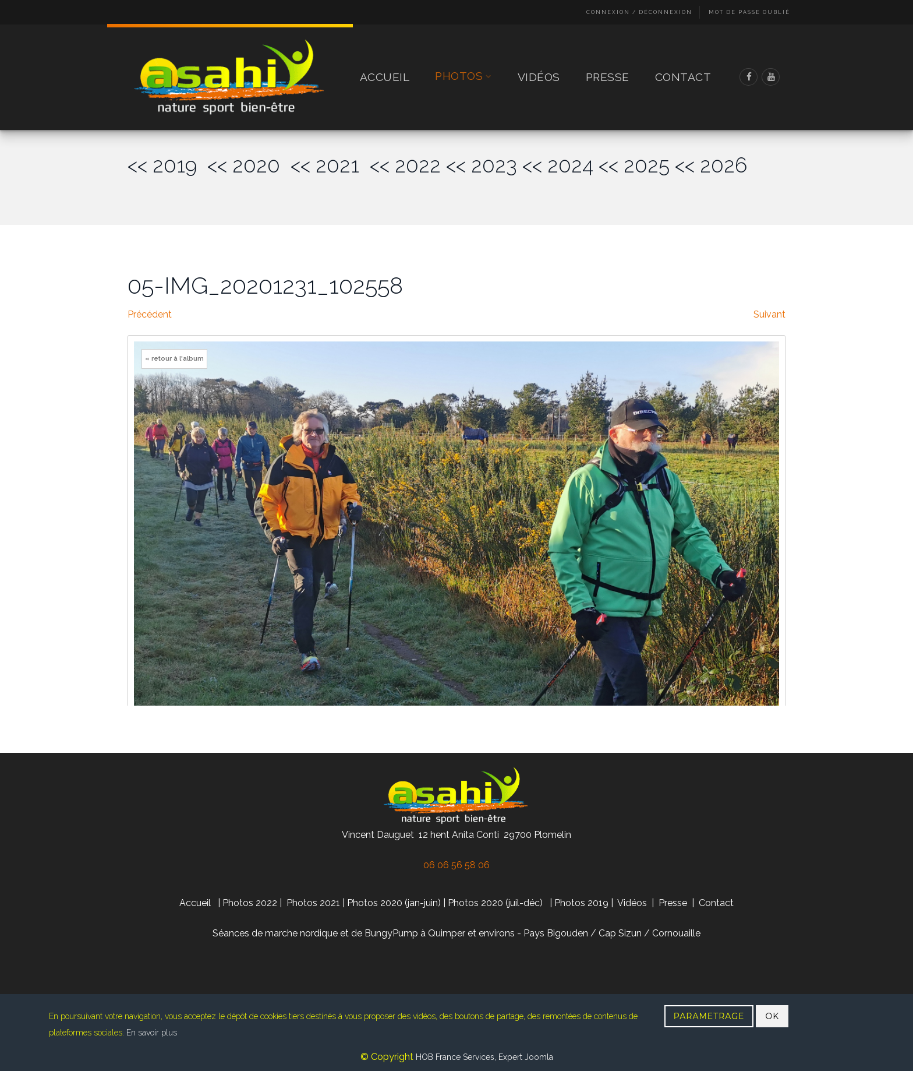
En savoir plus (151, 1032)
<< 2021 (330, 165)
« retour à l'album (174, 358)
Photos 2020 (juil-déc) (495, 902)
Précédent (150, 314)
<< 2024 (557, 165)
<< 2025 (634, 165)
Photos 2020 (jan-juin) (394, 902)
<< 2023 (481, 165)
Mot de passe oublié (749, 12)
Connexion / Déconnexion (639, 12)
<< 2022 (405, 165)
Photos (463, 76)
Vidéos (539, 77)
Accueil (385, 77)
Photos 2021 (313, 902)
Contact (683, 77)
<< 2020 (249, 165)
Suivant (769, 314)
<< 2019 (167, 165)
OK (772, 1016)
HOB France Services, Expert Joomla (483, 1057)
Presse (607, 77)
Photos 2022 (249, 902)
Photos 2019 (581, 902)
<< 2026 (711, 165)
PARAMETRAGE (709, 1016)
